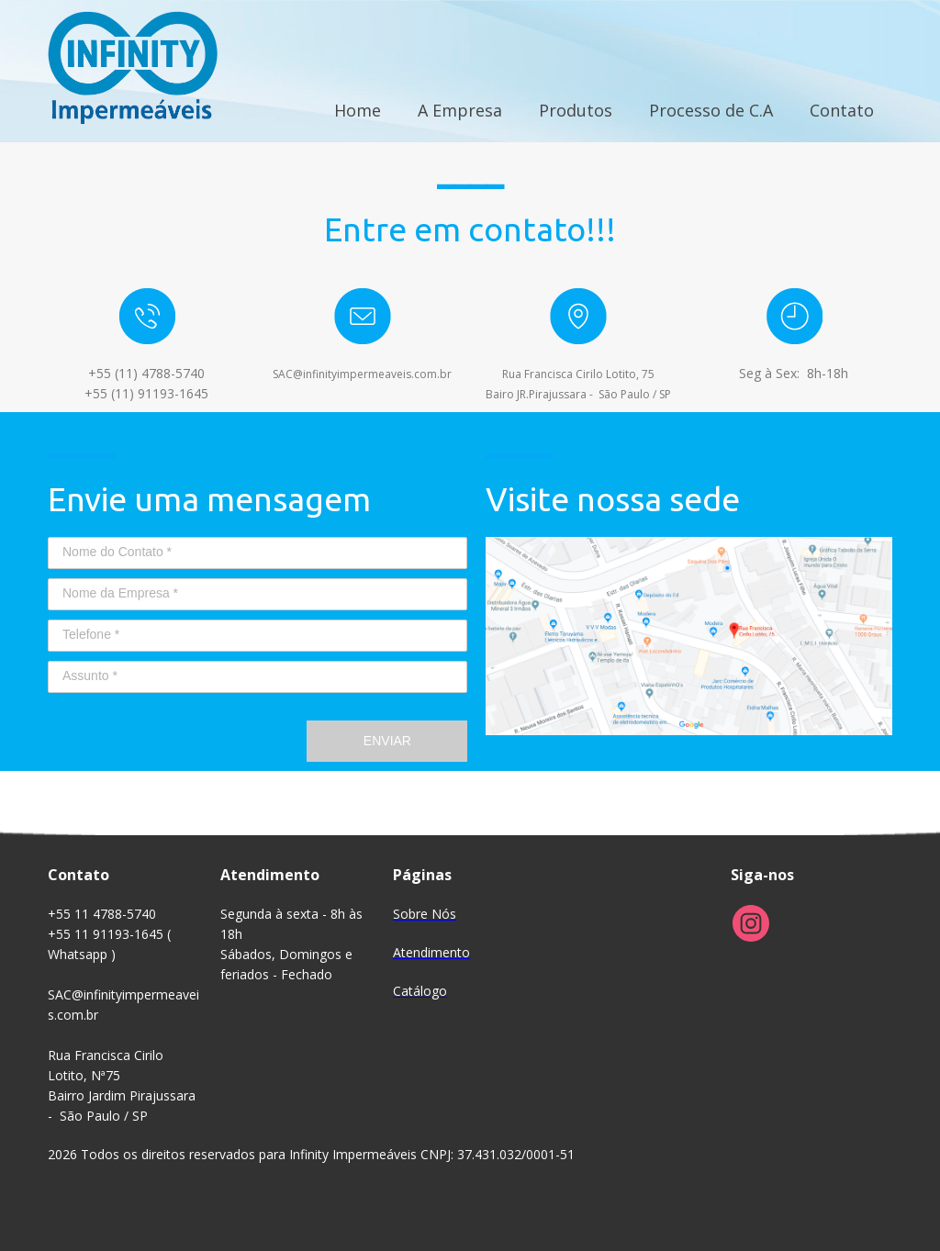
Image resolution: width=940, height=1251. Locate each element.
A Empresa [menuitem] (460, 110)
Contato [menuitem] (842, 110)
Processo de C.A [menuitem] (711, 110)
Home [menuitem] (357, 110)
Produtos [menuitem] (575, 110)
